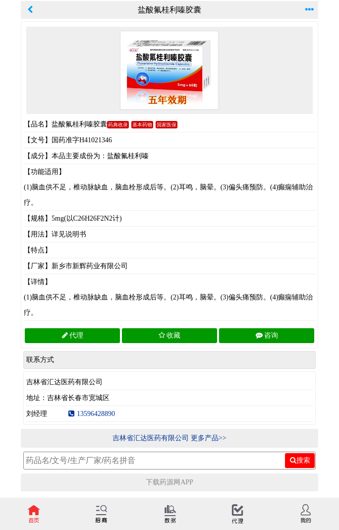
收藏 (169, 335)
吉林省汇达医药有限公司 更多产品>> (169, 438)
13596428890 (91, 413)
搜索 (300, 460)
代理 (72, 335)
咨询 (267, 335)
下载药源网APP (169, 482)
